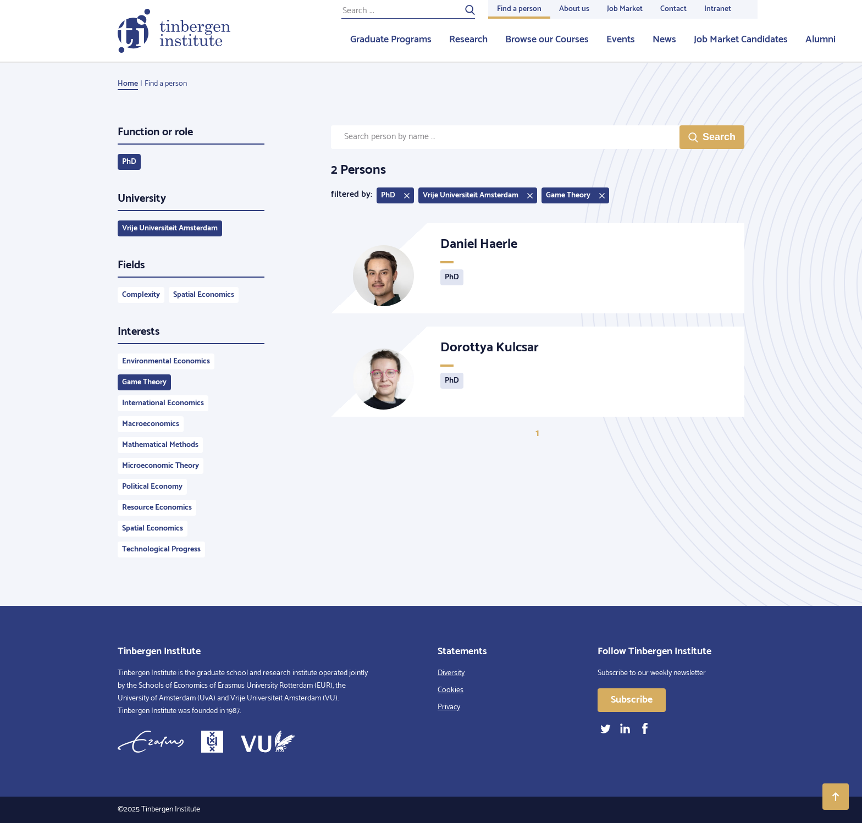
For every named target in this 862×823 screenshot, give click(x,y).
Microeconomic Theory (160, 466)
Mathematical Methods (160, 445)
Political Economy (152, 486)
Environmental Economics (166, 361)
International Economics (163, 403)
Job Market (625, 9)
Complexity (141, 295)
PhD (129, 162)
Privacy (449, 707)
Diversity (451, 673)
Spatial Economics (203, 295)
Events (620, 39)
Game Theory (144, 382)
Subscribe (632, 700)
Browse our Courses (547, 39)
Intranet (717, 9)
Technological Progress (161, 549)
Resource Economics (157, 507)
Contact (673, 9)
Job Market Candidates (741, 39)
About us (574, 9)
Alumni (820, 39)
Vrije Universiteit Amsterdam (170, 228)
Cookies (450, 690)
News (664, 39)
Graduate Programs (391, 39)
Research (468, 39)
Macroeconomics (150, 424)
